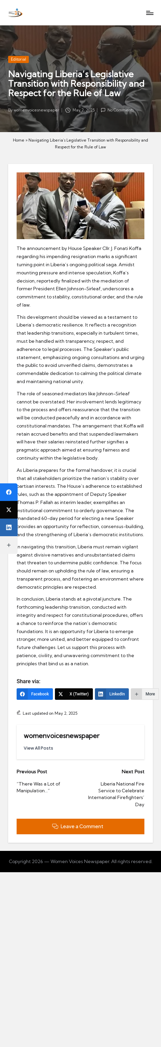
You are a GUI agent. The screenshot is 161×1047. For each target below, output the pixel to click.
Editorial (18, 59)
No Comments (117, 110)
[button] (38, 748)
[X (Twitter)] (74, 694)
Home (18, 140)
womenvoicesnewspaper (61, 736)
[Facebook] (35, 694)
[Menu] (149, 13)
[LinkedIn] (112, 694)
